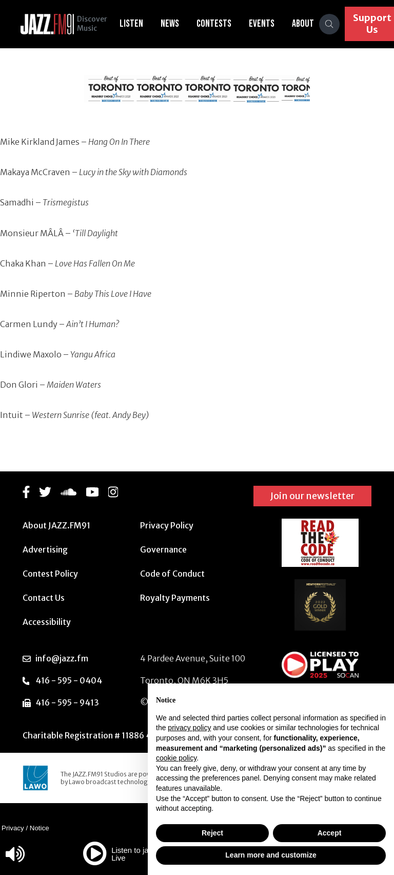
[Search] (334, 24)
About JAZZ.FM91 (56, 525)
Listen (136, 23)
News (175, 23)
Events (267, 23)
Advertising (45, 549)
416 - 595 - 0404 (68, 680)
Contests (219, 23)
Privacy (13, 828)
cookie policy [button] (176, 758)
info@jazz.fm (61, 658)
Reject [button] (212, 833)
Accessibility (47, 622)
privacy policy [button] (189, 728)
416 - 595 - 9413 (67, 702)
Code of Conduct (172, 573)
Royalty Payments (175, 598)
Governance (163, 549)
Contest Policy (50, 573)
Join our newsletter (312, 496)
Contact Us (44, 598)
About (308, 23)
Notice (39, 828)
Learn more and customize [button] (270, 855)
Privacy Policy (166, 525)
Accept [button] (330, 833)
